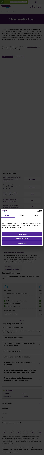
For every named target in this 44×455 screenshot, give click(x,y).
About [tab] (36, 215)
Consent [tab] (7, 215)
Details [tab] (22, 215)
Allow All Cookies (22, 234)
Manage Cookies (22, 238)
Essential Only (22, 243)
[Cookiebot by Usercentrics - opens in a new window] (35, 211)
